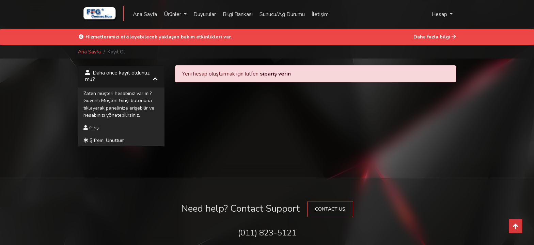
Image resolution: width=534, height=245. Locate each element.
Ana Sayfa (145, 14)
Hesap (440, 14)
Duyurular (204, 14)
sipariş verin (275, 74)
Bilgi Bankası (238, 14)
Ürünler (173, 14)
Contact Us (330, 209)
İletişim (320, 14)
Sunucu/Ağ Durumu (282, 14)
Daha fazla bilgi (434, 36)
